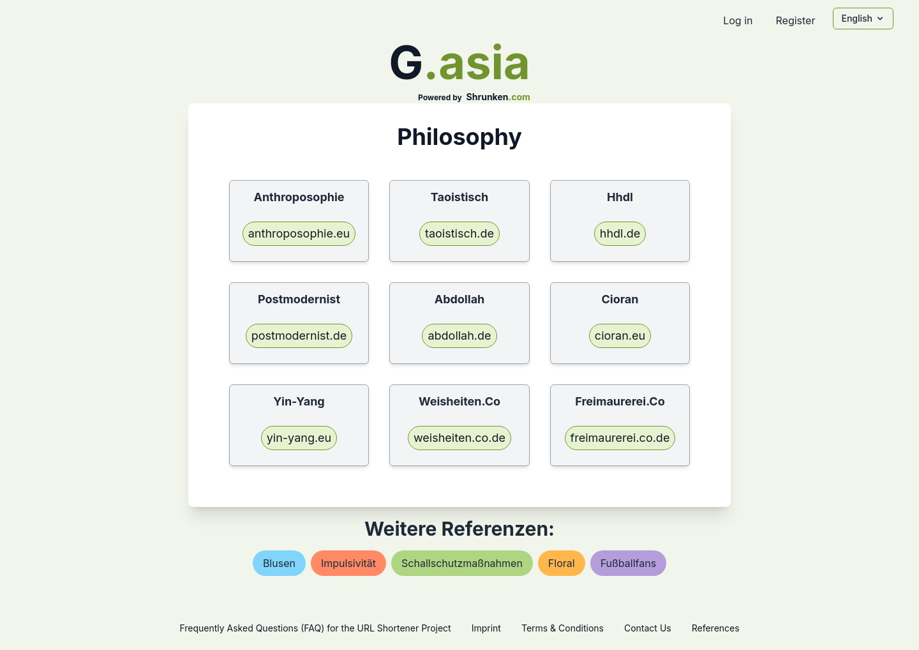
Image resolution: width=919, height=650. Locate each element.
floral (561, 563)
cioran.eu (620, 335)
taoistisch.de (459, 233)
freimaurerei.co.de (620, 437)
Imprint (486, 628)
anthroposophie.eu (299, 233)
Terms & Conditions (562, 628)
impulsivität (348, 563)
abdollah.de (459, 335)
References (716, 628)
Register (795, 20)
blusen (279, 563)
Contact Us (647, 628)
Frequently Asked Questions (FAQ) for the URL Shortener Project (315, 628)
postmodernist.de (299, 335)
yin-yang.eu (299, 437)
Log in (737, 20)
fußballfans (628, 563)
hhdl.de (620, 233)
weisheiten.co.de (459, 437)
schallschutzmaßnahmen (462, 563)
